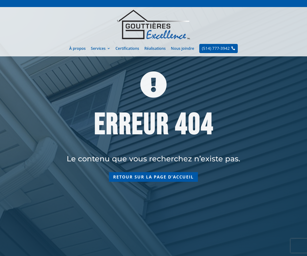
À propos (77, 49)
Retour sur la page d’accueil (153, 177)
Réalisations (155, 49)
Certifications (127, 49)
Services (98, 49)
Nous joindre (182, 49)
